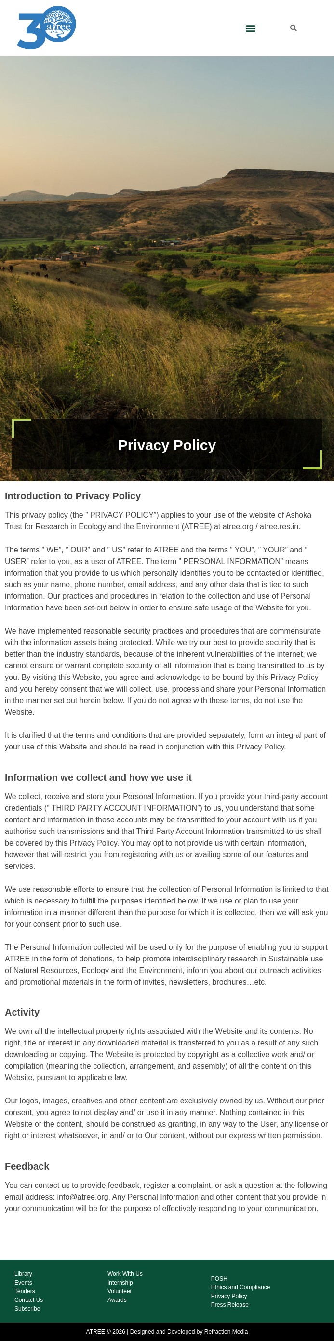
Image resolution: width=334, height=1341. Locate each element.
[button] (250, 28)
